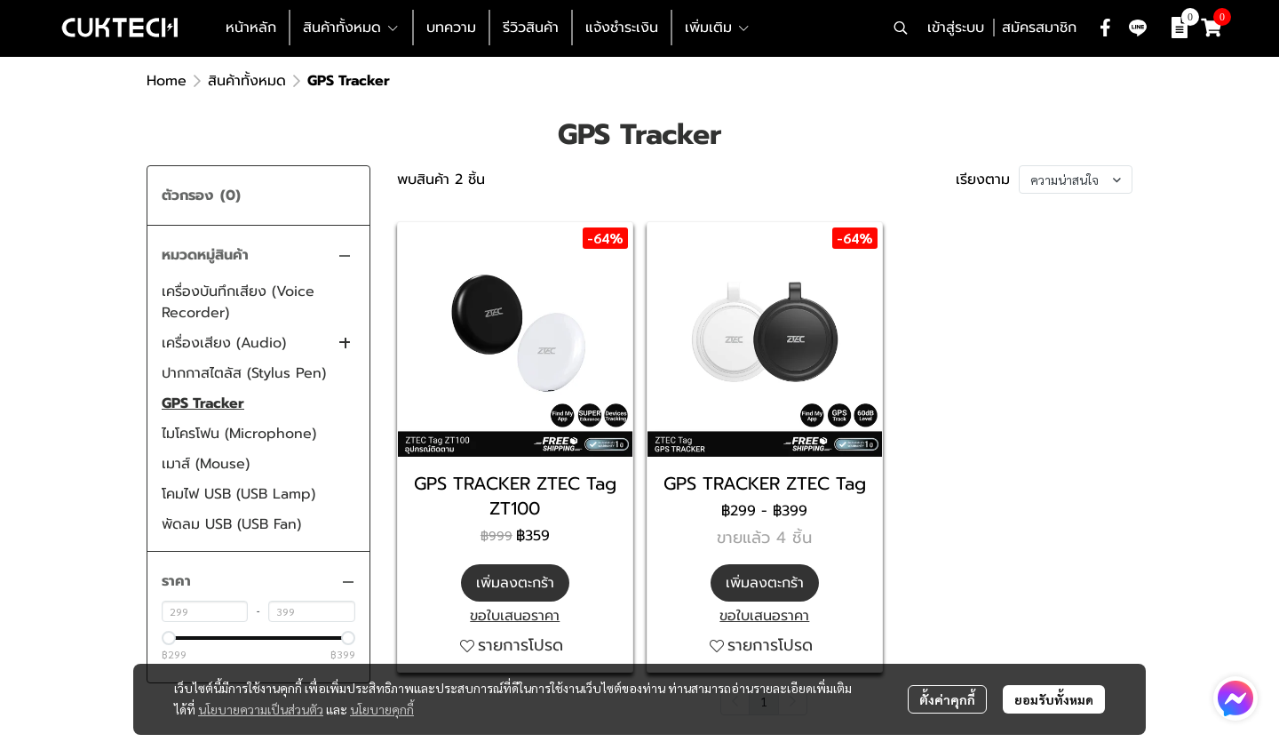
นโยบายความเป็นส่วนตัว (260, 709)
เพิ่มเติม (718, 27)
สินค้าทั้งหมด (247, 81)
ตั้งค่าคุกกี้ (947, 699)
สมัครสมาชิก (1039, 27)
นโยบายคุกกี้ (382, 709)
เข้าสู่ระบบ (955, 27)
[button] (900, 27)
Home (167, 81)
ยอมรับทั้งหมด (1053, 699)
